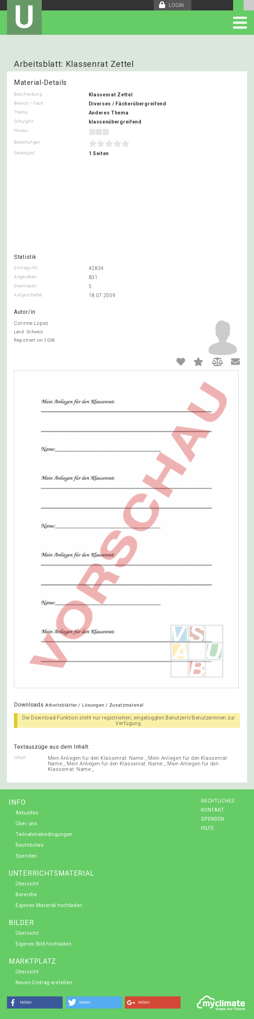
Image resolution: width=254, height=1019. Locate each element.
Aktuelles (27, 812)
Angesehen (25, 276)
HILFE (207, 828)
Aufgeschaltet (28, 295)
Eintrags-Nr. (26, 267)
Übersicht (27, 883)
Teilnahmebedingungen (44, 834)
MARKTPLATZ (32, 961)
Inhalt (20, 757)
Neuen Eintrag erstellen (44, 982)
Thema (21, 112)
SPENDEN (212, 819)
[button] (35, 1002)
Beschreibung (28, 94)
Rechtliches (30, 845)
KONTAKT (212, 810)
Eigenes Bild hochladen (43, 944)
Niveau (21, 130)
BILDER (21, 922)
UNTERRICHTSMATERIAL (51, 873)
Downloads (25, 286)
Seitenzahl (24, 153)
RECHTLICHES (218, 801)
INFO (17, 802)
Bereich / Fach (28, 103)
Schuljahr (23, 121)
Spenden (26, 856)
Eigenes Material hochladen (49, 905)
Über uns (26, 823)
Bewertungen (27, 142)
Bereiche (26, 894)
